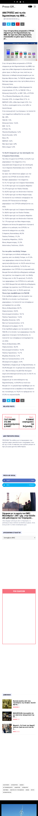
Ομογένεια (5, 789)
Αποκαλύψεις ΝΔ (7, 792)
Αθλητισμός (6, 784)
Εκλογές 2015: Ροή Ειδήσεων (17, 789)
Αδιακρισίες (17, 787)
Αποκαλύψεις (14, 784)
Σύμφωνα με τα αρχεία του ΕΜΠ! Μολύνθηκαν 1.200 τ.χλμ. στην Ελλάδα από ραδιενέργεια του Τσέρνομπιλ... (18, 515)
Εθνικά (27, 789)
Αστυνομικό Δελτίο (8, 787)
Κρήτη (32, 789)
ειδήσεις (22, 784)
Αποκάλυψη (25, 787)
